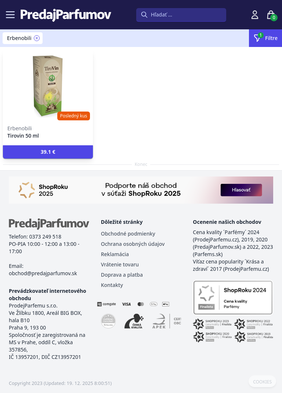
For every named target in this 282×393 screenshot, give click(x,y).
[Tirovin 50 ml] (48, 85)
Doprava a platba (122, 274)
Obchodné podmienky (128, 233)
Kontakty (112, 284)
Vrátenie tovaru (120, 264)
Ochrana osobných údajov (133, 243)
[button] (48, 152)
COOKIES (262, 382)
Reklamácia (115, 254)
